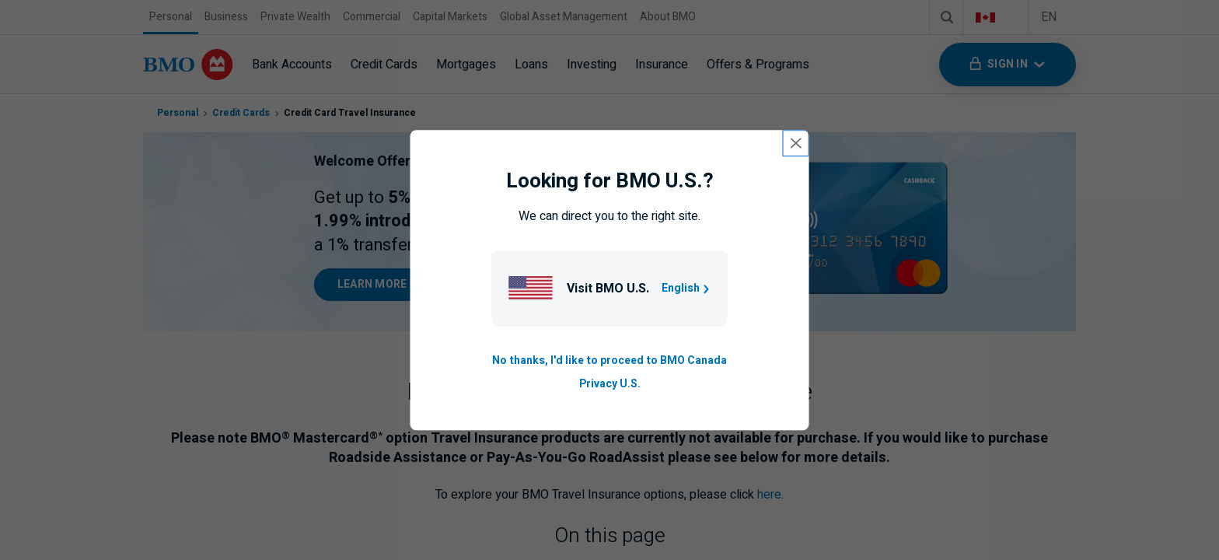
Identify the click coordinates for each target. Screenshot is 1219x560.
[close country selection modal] (796, 143)
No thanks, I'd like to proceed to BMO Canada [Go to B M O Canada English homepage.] (609, 361)
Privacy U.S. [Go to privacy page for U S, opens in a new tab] (610, 384)
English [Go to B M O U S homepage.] (687, 288)
